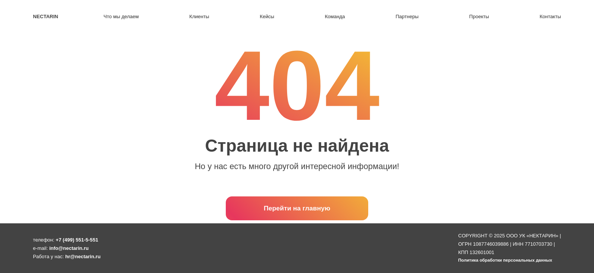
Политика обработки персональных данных (505, 260)
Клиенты (199, 16)
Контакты (550, 16)
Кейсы (267, 16)
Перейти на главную (297, 208)
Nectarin (45, 16)
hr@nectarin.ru (82, 256)
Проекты (479, 16)
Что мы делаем (121, 16)
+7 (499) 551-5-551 (77, 240)
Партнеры (407, 16)
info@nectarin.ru (69, 248)
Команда (335, 16)
